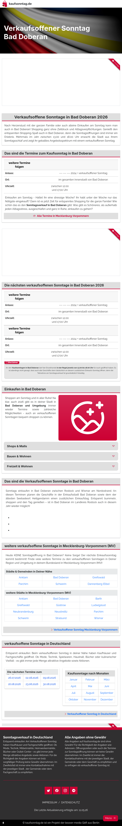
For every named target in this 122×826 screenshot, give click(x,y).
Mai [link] (90, 686)
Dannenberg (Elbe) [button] (99, 583)
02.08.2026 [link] (32, 677)
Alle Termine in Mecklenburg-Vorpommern (61, 215)
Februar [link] (90, 679)
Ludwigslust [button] (99, 605)
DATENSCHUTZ (70, 802)
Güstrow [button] (61, 605)
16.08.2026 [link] (14, 684)
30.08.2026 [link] (49, 684)
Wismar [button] (98, 618)
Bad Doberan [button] (61, 577)
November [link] (90, 699)
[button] (110, 818)
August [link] (90, 692)
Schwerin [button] (61, 583)
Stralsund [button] (61, 618)
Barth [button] (98, 598)
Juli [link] (73, 692)
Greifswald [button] (98, 577)
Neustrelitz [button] (61, 611)
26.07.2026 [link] (14, 677)
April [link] (73, 686)
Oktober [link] (73, 699)
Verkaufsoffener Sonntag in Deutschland (90, 713)
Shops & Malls (17, 446)
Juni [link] (106, 686)
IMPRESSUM (49, 802)
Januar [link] (73, 679)
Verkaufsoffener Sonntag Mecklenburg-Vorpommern (84, 629)
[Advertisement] (61, 82)
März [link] (107, 679)
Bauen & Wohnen (19, 456)
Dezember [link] (107, 699)
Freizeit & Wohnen (20, 466)
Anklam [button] (23, 577)
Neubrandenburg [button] (23, 611)
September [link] (106, 692)
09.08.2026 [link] (49, 677)
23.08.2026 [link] (32, 684)
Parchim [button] (23, 583)
